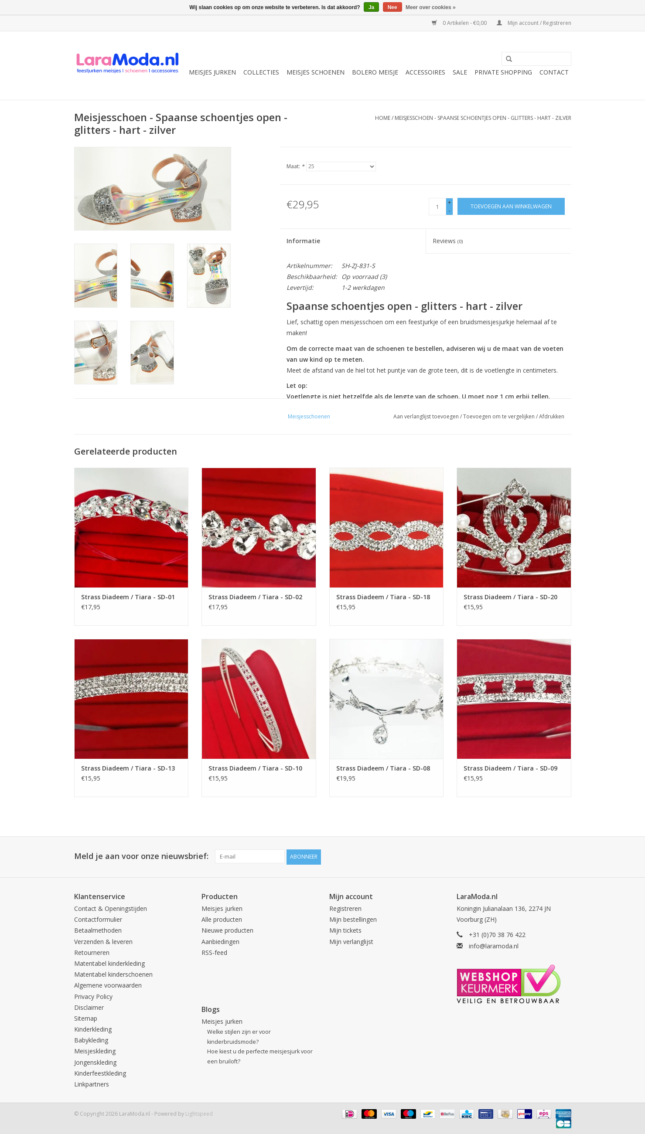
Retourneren (91, 951)
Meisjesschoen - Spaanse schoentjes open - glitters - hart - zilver (483, 118)
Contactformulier (98, 918)
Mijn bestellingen (353, 918)
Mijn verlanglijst (351, 941)
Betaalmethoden (98, 930)
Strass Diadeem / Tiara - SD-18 (383, 597)
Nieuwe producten (227, 930)
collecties (261, 72)
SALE (460, 72)
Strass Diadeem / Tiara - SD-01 (128, 597)
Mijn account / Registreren (534, 23)
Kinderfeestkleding (100, 1072)
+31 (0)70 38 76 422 (497, 934)
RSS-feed (214, 951)
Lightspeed (199, 1113)
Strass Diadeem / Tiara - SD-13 (128, 768)
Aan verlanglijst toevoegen (426, 416)
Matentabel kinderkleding (109, 962)
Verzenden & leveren (103, 941)
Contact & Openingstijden (110, 907)
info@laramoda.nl (494, 945)
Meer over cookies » (431, 7)
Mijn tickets (345, 930)
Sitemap (85, 1017)
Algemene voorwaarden (108, 985)
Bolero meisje (375, 72)
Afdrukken (551, 416)
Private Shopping (503, 72)
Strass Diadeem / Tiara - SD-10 (255, 768)
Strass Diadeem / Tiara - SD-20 (510, 597)
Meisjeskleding (95, 1050)
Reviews (448, 241)
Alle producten (221, 918)
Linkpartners (91, 1083)
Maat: (295, 166)
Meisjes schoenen (316, 72)
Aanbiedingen (220, 941)
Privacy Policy (93, 995)
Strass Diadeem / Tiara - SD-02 (255, 597)
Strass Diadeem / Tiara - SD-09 (510, 768)
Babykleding (91, 1039)
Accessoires (425, 72)
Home (382, 118)
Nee (392, 7)
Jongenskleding (95, 1061)
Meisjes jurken (212, 72)
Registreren (345, 907)
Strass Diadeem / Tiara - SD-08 (383, 768)
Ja (371, 7)
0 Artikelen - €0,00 (460, 23)
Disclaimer (89, 1006)
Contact (554, 72)
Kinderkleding (93, 1028)
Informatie (303, 241)
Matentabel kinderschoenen (113, 973)
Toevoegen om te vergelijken (499, 416)
